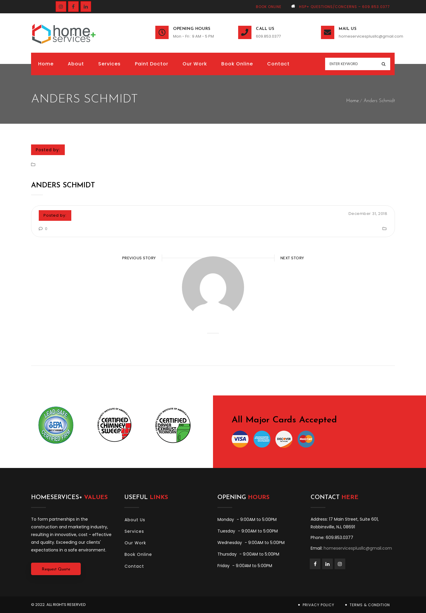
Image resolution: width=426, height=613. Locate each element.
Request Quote (56, 569)
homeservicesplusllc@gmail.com (367, 36)
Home (352, 101)
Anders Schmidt (63, 185)
